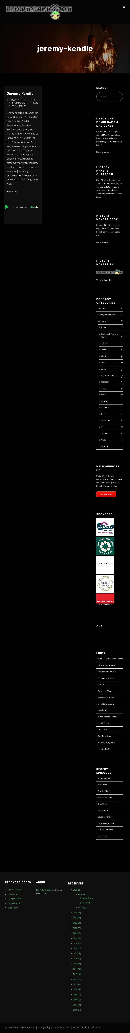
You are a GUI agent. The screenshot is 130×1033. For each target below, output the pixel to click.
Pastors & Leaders (109, 375)
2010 (77, 989)
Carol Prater (103, 836)
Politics (104, 388)
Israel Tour (102, 710)
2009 (77, 994)
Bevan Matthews (105, 816)
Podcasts (105, 381)
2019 (77, 943)
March (82, 907)
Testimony (105, 420)
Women (104, 433)
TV (102, 427)
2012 (77, 979)
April (81, 894)
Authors (104, 327)
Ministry (104, 356)
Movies (104, 362)
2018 (77, 948)
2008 (77, 999)
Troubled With (104, 749)
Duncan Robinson (105, 829)
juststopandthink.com (107, 716)
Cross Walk (103, 684)
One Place (102, 729)
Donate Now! (106, 494)
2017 (77, 953)
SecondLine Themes (82, 1027)
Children (104, 343)
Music (103, 369)
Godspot (101, 308)
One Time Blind (104, 736)
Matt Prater (30, 100)
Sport (103, 414)
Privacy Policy (44, 1027)
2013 (77, 974)
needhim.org (103, 723)
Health (103, 349)
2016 (77, 958)
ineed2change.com (106, 704)
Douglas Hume (104, 791)
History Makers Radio (107, 314)
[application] (23, 207)
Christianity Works (106, 678)
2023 (77, 923)
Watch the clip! (104, 280)
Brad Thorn (103, 804)
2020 (77, 938)
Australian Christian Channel (110, 658)
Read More (12, 191)
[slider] (21, 207)
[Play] (7, 207)
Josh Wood (102, 784)
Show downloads (43, 890)
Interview (102, 321)
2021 (77, 933)
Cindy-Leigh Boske (106, 823)
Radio (103, 394)
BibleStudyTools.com (107, 665)
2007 (77, 1004)
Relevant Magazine (106, 742)
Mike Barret (103, 810)
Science (104, 401)
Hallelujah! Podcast (106, 697)
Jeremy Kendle (20, 94)
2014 (77, 969)
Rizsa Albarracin (105, 797)
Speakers (105, 407)
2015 (77, 963)
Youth (103, 439)
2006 (77, 1010)
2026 (76, 890)
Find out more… (103, 152)
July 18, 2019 (13, 100)
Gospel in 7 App (104, 691)
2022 (77, 928)
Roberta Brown (104, 778)
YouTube (104, 446)
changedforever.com (107, 671)
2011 (77, 984)
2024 (77, 917)
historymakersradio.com (24, 1027)
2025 (77, 912)
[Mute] (31, 207)
